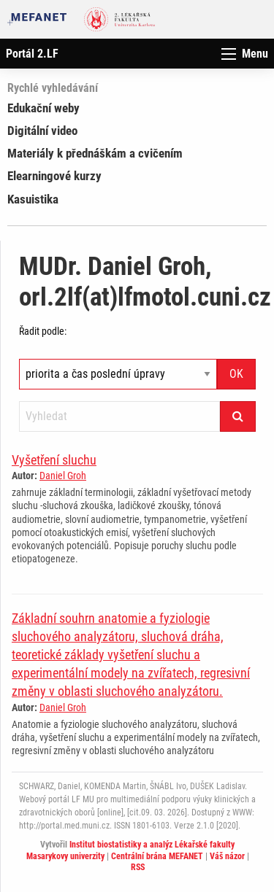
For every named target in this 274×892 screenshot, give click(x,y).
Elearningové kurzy (54, 175)
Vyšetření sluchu (54, 460)
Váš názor (227, 856)
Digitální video (42, 130)
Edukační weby (43, 108)
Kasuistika (32, 199)
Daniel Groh (62, 475)
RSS (138, 867)
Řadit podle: (42, 331)
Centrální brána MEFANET (157, 856)
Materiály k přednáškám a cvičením (95, 153)
